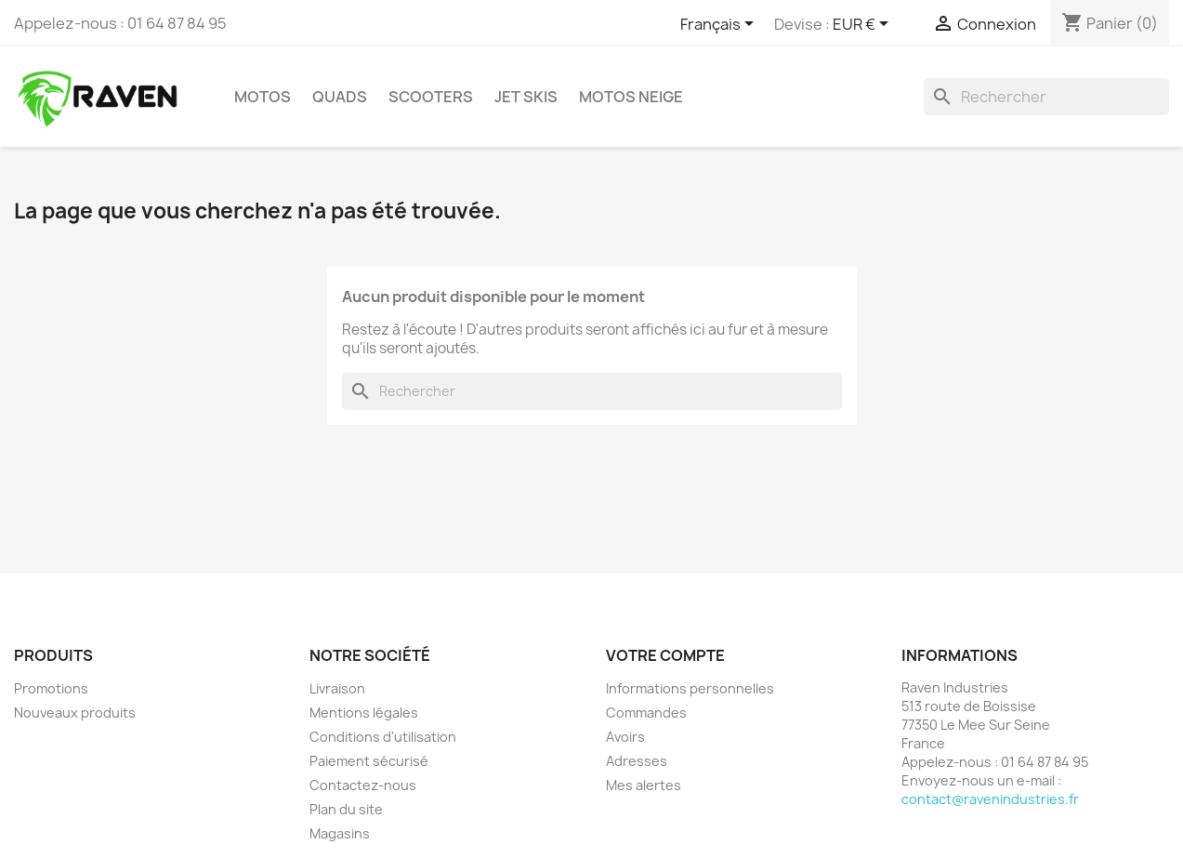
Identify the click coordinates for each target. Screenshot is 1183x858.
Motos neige (631, 96)
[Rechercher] (1046, 96)
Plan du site (346, 809)
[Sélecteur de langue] (720, 25)
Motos (262, 96)
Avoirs (625, 737)
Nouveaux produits (75, 712)
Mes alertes (643, 785)
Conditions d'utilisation (382, 737)
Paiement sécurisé (368, 761)
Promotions (51, 688)
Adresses (636, 761)
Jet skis (526, 96)
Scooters (430, 96)
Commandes (646, 712)
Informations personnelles (690, 688)
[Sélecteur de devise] (864, 25)
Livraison (337, 688)
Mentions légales (363, 712)
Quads (339, 96)
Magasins (339, 833)
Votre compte (665, 655)
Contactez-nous (362, 785)
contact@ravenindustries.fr (990, 799)
